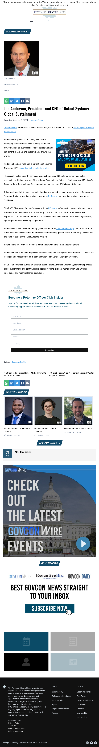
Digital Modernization (60, 709)
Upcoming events (84, 692)
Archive (55, 713)
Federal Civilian (58, 700)
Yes (64, 5)
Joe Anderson (10, 127)
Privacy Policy (13, 723)
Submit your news (15, 731)
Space (54, 705)
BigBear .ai (53, 196)
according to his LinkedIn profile (33, 168)
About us (12, 726)
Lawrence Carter (36, 120)
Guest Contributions (16, 728)
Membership (82, 713)
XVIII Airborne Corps (65, 228)
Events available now (85, 700)
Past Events (81, 696)
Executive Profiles (19, 362)
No (68, 5)
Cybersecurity (57, 692)
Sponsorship (82, 717)
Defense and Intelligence (61, 696)
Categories (81, 705)
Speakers (80, 709)
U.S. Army (52, 208)
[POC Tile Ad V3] (75, 155)
